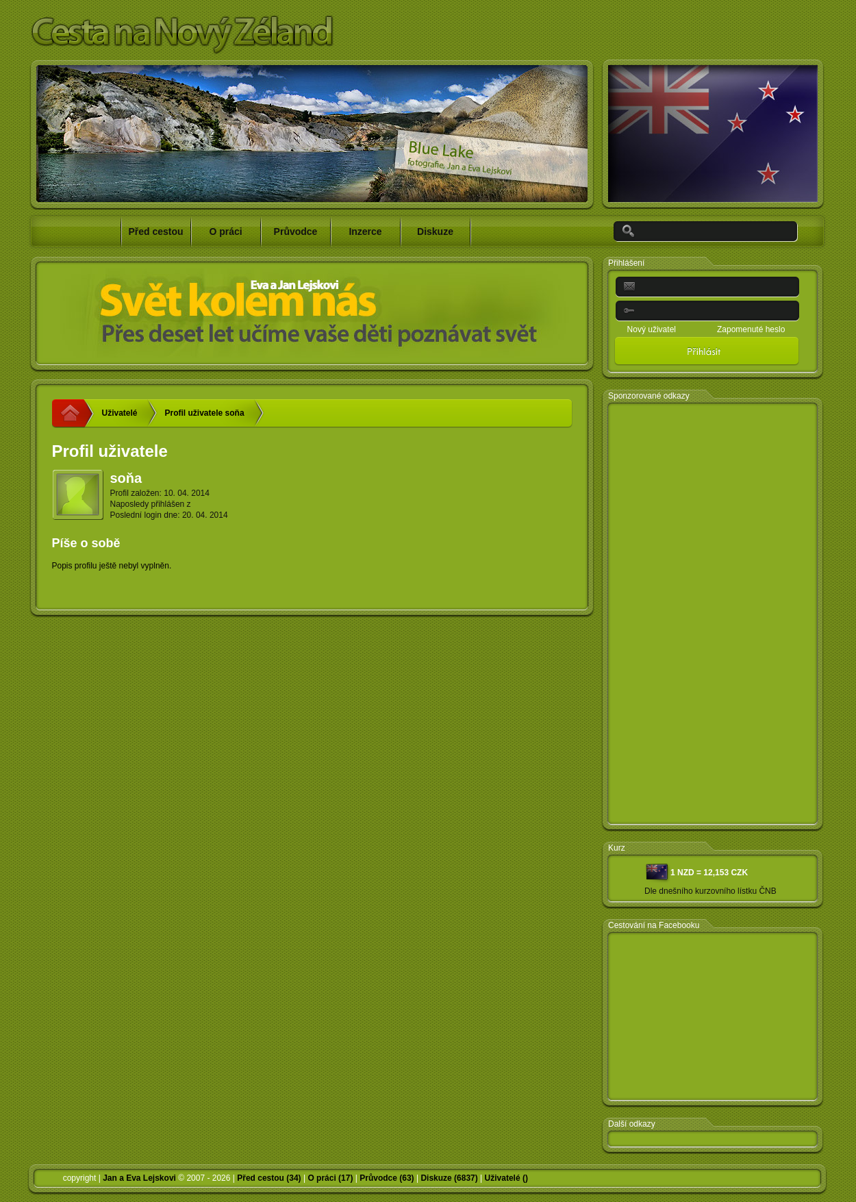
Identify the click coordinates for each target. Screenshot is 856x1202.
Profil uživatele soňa (204, 413)
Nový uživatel (651, 329)
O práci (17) (330, 1178)
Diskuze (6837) (448, 1178)
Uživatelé (120, 413)
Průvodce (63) (387, 1178)
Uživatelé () (506, 1178)
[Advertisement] (713, 614)
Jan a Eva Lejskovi (139, 1178)
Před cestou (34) (269, 1178)
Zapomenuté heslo (751, 329)
